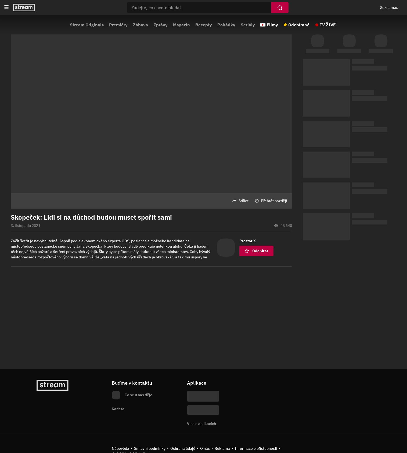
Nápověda (120, 448)
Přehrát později (274, 200)
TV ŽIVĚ (328, 24)
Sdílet (243, 200)
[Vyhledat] (280, 7)
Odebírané (298, 24)
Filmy (272, 24)
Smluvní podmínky (149, 448)
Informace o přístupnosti (256, 448)
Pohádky (226, 24)
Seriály (248, 24)
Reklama (222, 448)
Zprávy (160, 24)
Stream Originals (87, 24)
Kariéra (118, 408)
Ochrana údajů (182, 448)
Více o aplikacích (201, 423)
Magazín (181, 24)
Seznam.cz (389, 7)
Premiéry (118, 24)
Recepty (203, 24)
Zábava (140, 24)
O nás (205, 448)
